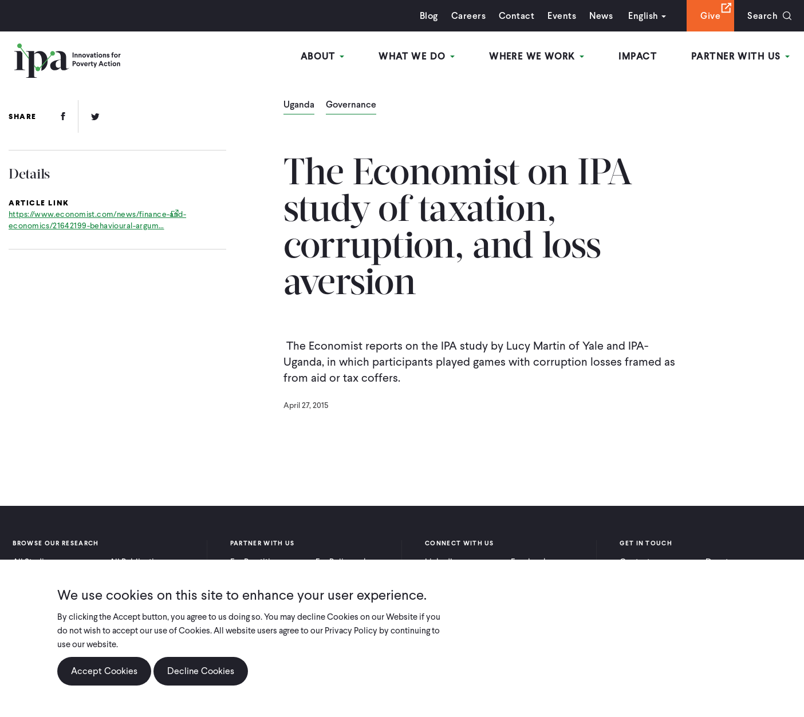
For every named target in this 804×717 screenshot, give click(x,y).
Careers (468, 16)
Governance (351, 105)
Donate (719, 562)
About (323, 56)
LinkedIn (441, 562)
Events (561, 16)
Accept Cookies (104, 680)
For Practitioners (260, 562)
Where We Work (536, 56)
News (601, 16)
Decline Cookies (200, 680)
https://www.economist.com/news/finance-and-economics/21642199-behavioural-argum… (97, 220)
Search (762, 16)
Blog (429, 16)
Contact (516, 16)
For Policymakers (347, 562)
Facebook (529, 562)
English (643, 16)
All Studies (33, 562)
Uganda (298, 105)
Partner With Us (740, 56)
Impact (637, 56)
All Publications (138, 562)
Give (710, 16)
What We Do (417, 56)
